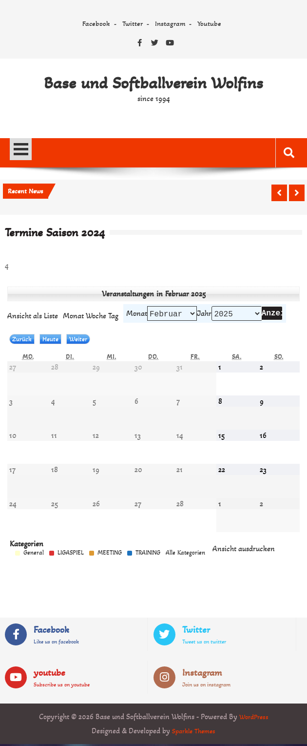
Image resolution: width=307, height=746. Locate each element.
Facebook (96, 23)
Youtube (209, 23)
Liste (32, 316)
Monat (136, 314)
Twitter (132, 23)
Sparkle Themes (193, 732)
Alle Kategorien (185, 555)
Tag (113, 316)
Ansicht (243, 550)
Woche (96, 316)
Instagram (170, 23)
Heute (50, 341)
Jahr (204, 314)
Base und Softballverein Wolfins (153, 83)
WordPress (253, 718)
